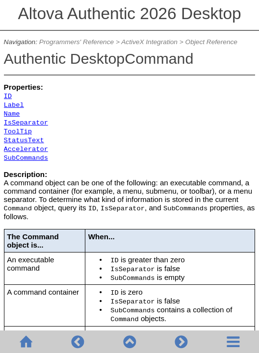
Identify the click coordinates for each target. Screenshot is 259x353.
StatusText (24, 140)
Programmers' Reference (76, 42)
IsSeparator (26, 122)
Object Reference (211, 42)
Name (12, 114)
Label (14, 105)
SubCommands (26, 158)
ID (8, 96)
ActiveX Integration (149, 42)
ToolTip (18, 131)
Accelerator (26, 149)
